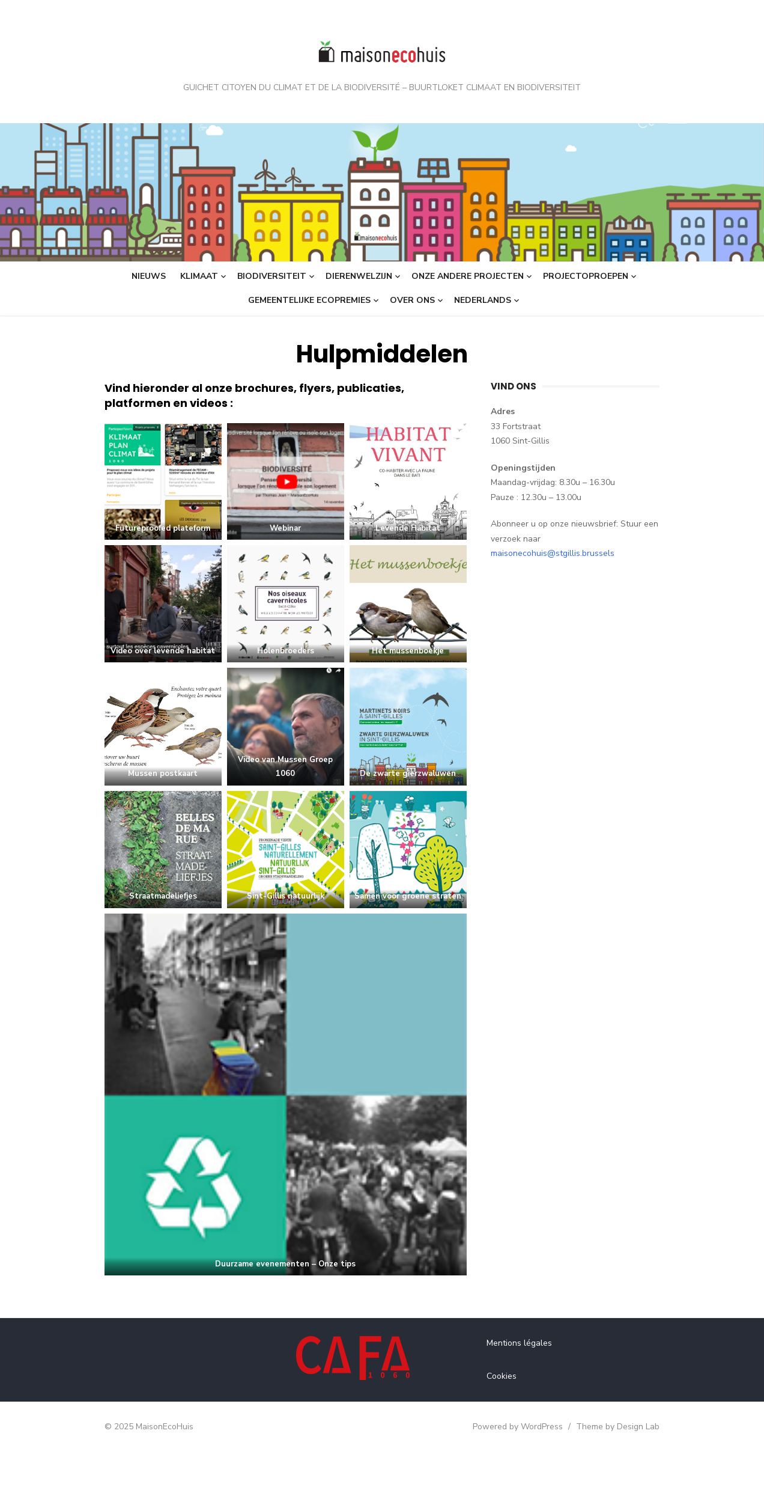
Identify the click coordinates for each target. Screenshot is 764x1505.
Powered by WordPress (535, 1479)
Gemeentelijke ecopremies (309, 300)
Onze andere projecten (467, 276)
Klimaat (199, 276)
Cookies (507, 1428)
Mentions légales (524, 1396)
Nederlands (482, 300)
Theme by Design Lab (634, 1479)
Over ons (412, 300)
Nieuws (149, 276)
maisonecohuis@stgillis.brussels (610, 539)
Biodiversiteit (271, 276)
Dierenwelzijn (359, 276)
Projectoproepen (585, 276)
